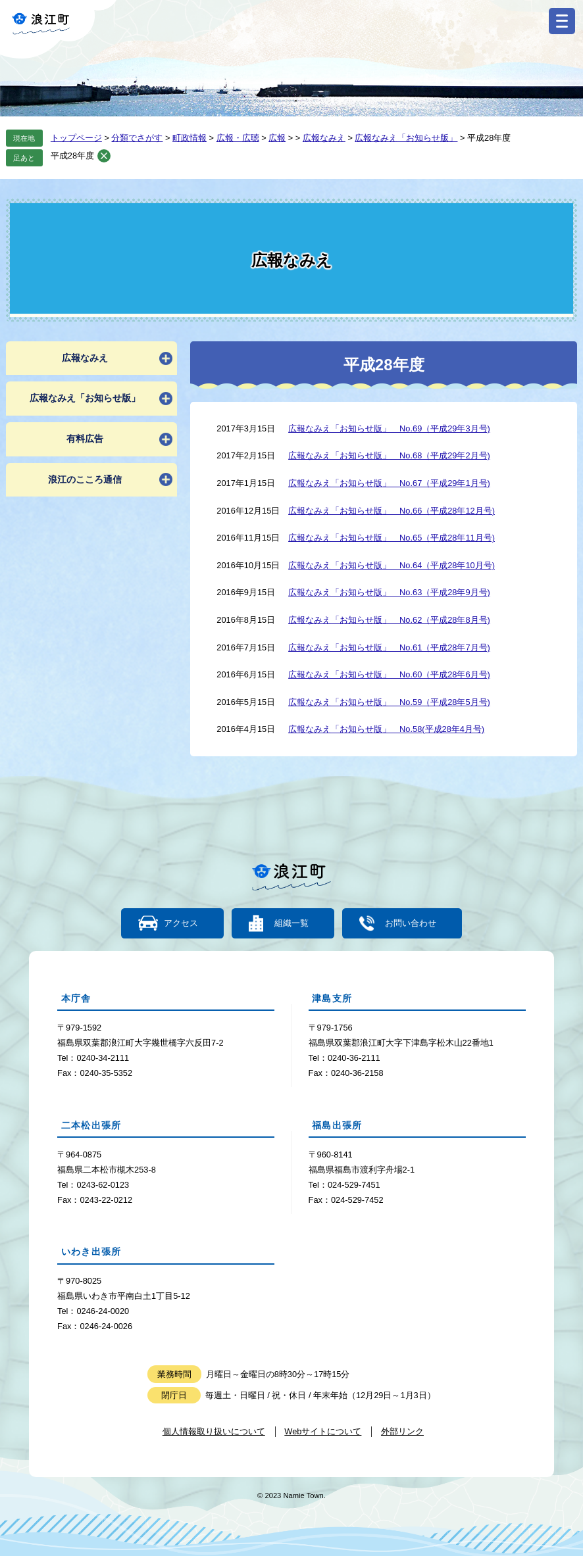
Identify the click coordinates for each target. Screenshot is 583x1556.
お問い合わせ (410, 924)
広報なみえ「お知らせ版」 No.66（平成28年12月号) (391, 511)
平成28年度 (72, 155)
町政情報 (189, 138)
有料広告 (84, 438)
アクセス (182, 924)
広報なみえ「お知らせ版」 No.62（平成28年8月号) (389, 620)
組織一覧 (291, 924)
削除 (104, 155)
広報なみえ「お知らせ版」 (406, 138)
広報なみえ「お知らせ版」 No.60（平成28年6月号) (389, 674)
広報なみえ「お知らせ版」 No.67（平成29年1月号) (389, 483)
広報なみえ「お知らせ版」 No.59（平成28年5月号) (389, 702)
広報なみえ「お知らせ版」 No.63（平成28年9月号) (389, 592)
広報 (277, 138)
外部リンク (402, 1431)
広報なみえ (324, 138)
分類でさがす (137, 138)
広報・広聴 (237, 138)
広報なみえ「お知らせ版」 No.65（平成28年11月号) (391, 538)
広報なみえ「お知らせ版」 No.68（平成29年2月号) (389, 455)
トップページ (76, 138)
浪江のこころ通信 (85, 479)
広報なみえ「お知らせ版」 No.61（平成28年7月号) (389, 647)
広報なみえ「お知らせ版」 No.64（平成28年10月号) (391, 565)
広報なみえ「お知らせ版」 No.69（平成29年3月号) (389, 428)
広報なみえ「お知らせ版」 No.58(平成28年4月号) (386, 729)
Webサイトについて (322, 1431)
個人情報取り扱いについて (214, 1431)
